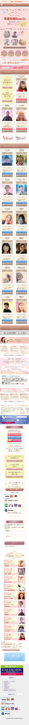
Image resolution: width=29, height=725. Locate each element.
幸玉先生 (7, 565)
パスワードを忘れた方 (10, 546)
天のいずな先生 (8, 582)
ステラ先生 (7, 631)
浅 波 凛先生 (8, 574)
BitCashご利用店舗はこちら (14, 512)
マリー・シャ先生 (9, 598)
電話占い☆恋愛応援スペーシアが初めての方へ (14, 355)
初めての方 (6, 682)
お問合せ (6, 685)
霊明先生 (7, 614)
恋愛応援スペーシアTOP (9, 681)
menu (14, 4)
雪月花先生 (7, 606)
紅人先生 (7, 622)
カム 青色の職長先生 (10, 590)
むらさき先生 (8, 639)
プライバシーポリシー (9, 689)
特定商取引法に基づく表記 (10, 690)
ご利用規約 (6, 687)
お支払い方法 (7, 686)
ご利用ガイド (7, 684)
